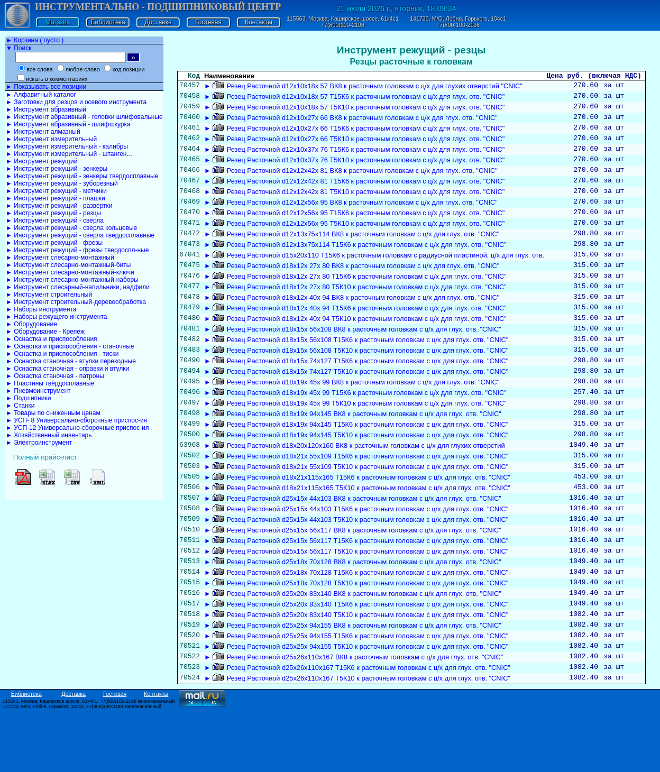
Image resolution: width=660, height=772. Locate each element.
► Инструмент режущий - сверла (55, 220)
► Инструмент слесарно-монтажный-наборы (72, 279)
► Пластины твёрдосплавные (50, 383)
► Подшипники (28, 398)
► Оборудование (31, 324)
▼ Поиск (18, 48)
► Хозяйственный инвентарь (48, 435)
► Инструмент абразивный (46, 109)
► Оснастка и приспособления (51, 339)
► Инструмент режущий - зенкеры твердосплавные (82, 176)
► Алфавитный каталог (41, 94)
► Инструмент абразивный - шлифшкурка (68, 124)
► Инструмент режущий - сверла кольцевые (71, 228)
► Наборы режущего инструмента (56, 316)
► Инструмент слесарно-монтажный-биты (68, 265)
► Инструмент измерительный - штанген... (69, 154)
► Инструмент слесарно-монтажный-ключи (70, 272)
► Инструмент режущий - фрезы (54, 242)
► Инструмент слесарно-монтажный (60, 257)
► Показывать (46, 86)
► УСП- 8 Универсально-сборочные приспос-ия (76, 420)
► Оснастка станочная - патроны (55, 376)
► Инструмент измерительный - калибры (67, 146)
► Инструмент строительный (49, 294)
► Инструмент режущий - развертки (59, 205)
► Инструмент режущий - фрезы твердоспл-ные (77, 250)
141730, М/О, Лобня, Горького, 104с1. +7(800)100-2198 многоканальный (82, 768)
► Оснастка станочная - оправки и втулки (67, 368)
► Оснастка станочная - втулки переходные (71, 361)
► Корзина (34, 40)
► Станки (20, 405)
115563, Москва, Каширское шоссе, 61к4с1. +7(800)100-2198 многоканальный (89, 763)
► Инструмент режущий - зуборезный (62, 183)
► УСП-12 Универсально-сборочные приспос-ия (77, 427)
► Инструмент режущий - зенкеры (56, 168)
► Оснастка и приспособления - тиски (62, 353)
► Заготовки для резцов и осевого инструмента (76, 102)
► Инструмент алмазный (43, 131)
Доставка (158, 22)
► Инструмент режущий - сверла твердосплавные (80, 235)
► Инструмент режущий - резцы (53, 213)
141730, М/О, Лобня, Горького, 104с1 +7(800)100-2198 (458, 21)
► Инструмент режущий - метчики (56, 191)
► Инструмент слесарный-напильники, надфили (78, 287)
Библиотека (108, 22)
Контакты (258, 22)
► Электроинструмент (39, 442)
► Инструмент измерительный (51, 139)
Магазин (57, 22)
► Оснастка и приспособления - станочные (70, 346)
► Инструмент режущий (41, 161)
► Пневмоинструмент (38, 390)
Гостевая (208, 22)
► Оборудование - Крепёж (45, 331)
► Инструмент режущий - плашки (55, 198)
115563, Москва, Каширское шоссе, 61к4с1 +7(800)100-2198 (343, 21)
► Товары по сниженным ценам (53, 413)
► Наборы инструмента (41, 309)
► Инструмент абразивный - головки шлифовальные (84, 117)
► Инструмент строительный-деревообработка (76, 302)
